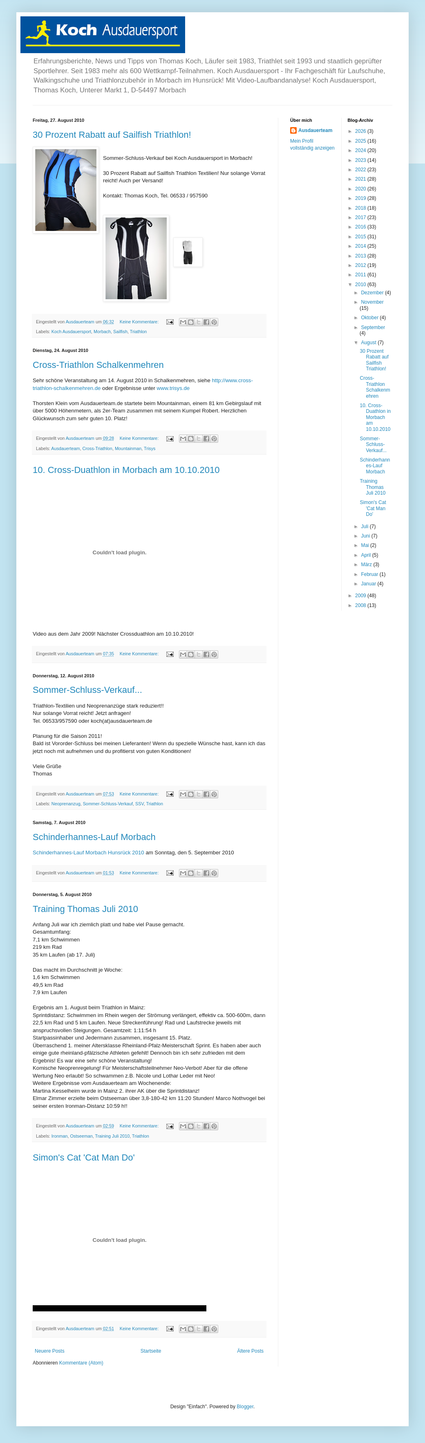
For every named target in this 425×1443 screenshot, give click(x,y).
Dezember (373, 293)
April (366, 555)
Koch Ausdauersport (71, 331)
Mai (365, 545)
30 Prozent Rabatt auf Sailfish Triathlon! (112, 135)
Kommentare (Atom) (81, 1363)
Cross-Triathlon (97, 448)
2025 (361, 141)
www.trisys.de (173, 388)
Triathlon (138, 331)
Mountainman (128, 448)
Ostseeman (81, 1136)
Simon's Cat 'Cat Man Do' (84, 1157)
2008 (361, 605)
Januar (369, 584)
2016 (361, 227)
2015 (361, 237)
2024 (361, 150)
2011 (361, 275)
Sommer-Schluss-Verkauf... (87, 690)
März (367, 564)
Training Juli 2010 (112, 1136)
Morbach (102, 331)
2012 (361, 265)
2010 (361, 284)
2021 (361, 179)
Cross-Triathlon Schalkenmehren (98, 365)
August (369, 342)
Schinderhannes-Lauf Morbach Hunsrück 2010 (88, 852)
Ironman (59, 1136)
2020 (361, 189)
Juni (366, 536)
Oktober (370, 317)
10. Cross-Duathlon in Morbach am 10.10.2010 (126, 470)
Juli (365, 526)
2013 (361, 256)
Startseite (151, 1351)
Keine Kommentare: (140, 321)
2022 (361, 170)
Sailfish (120, 331)
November (372, 302)
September (373, 327)
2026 (361, 131)
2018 (361, 208)
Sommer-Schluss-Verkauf (108, 803)
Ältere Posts (250, 1351)
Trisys (149, 448)
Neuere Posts (50, 1351)
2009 (361, 595)
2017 (361, 217)
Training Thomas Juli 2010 (85, 909)
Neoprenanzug (66, 803)
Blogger (245, 1406)
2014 (361, 246)
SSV (139, 803)
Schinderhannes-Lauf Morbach (94, 837)
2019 (361, 198)
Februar (370, 574)
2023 (361, 160)
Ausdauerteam (65, 448)
